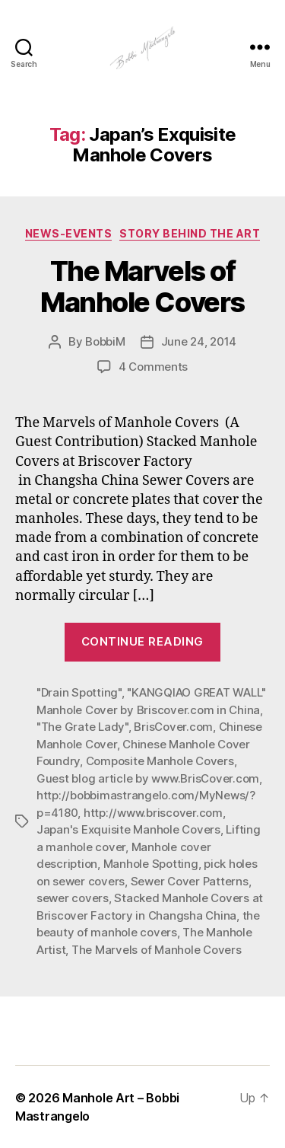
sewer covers (72, 898)
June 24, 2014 (199, 341)
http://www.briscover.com (153, 812)
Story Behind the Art (189, 233)
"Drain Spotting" (79, 692)
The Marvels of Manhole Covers (142, 286)
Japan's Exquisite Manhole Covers (128, 829)
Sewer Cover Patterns (190, 881)
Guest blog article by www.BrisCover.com (147, 778)
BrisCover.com (173, 726)
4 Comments (153, 366)
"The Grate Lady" (82, 726)
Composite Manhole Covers (160, 761)
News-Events (68, 233)
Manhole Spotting (150, 863)
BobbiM (105, 341)
